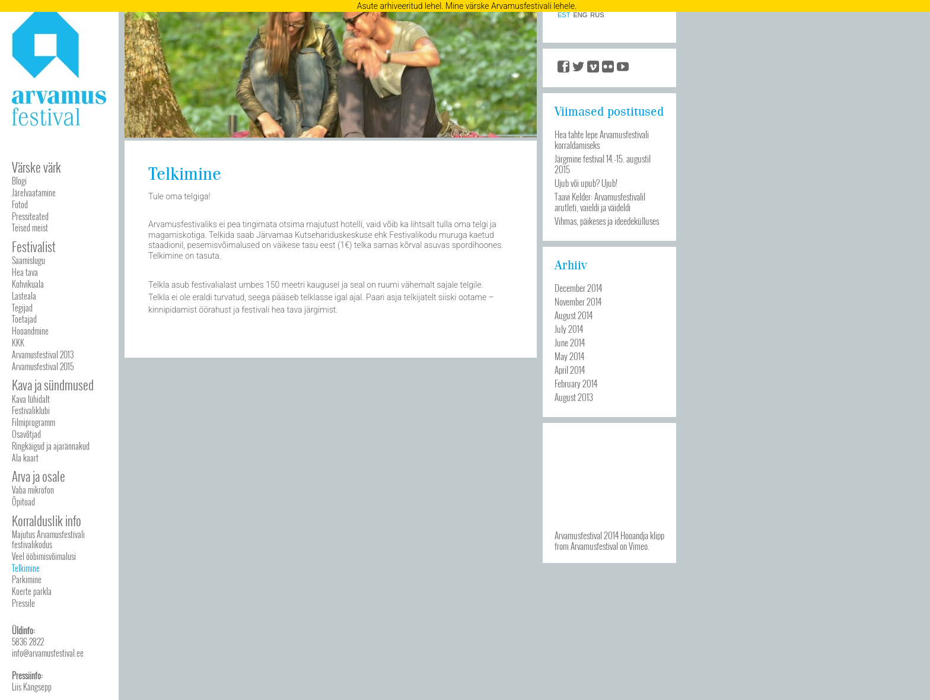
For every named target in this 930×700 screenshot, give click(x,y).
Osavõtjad (26, 434)
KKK (18, 342)
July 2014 (569, 328)
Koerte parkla (32, 591)
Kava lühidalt (31, 399)
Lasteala (24, 295)
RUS (597, 15)
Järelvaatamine (34, 192)
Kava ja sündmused (53, 385)
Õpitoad (23, 501)
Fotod (20, 204)
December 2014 (578, 287)
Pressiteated (30, 216)
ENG (580, 15)
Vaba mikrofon (33, 489)
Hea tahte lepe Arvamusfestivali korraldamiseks (602, 139)
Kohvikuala (28, 284)
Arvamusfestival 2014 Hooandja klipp (609, 535)
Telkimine (26, 568)
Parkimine (27, 579)
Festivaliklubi (31, 410)
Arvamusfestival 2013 (43, 354)
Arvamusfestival (594, 545)
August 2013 (574, 396)
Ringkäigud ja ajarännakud (51, 446)
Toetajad (24, 319)
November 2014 (578, 301)
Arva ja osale (38, 476)
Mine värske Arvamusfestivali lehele (510, 6)
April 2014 (570, 369)
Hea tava (25, 272)
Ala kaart (25, 457)
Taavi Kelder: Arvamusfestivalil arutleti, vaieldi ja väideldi (600, 202)
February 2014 (576, 383)
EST (564, 15)
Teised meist (30, 227)
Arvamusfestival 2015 (43, 366)
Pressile (23, 603)
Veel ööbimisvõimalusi (44, 556)
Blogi (19, 180)
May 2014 (569, 355)
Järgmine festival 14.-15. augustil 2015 (603, 164)
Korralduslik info (46, 520)
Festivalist (34, 246)
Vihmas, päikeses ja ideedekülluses (607, 220)
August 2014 (574, 315)
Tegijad (22, 307)
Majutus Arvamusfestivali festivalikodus (48, 539)
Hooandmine (30, 330)
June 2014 (570, 342)
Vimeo (638, 545)
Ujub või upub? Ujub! (586, 182)
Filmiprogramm (33, 422)
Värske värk (36, 167)
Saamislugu (28, 260)
